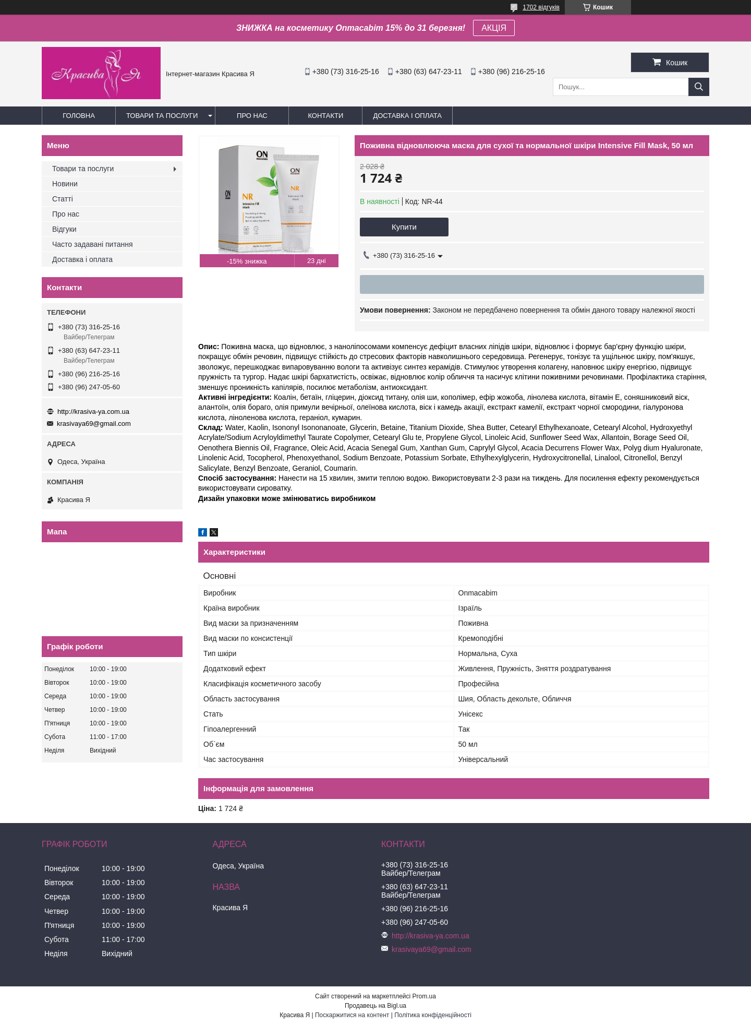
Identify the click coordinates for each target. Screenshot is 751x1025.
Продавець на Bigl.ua (375, 1005)
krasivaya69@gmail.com (94, 423)
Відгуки (64, 229)
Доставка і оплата (407, 116)
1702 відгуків (541, 7)
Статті (62, 199)
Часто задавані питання (92, 244)
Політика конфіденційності (432, 1015)
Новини (65, 184)
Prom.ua (424, 996)
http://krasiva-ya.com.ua (93, 411)
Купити (404, 226)
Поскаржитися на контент (352, 1015)
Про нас (252, 116)
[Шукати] (698, 87)
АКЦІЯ (493, 27)
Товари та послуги (162, 116)
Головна (79, 116)
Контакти (325, 116)
